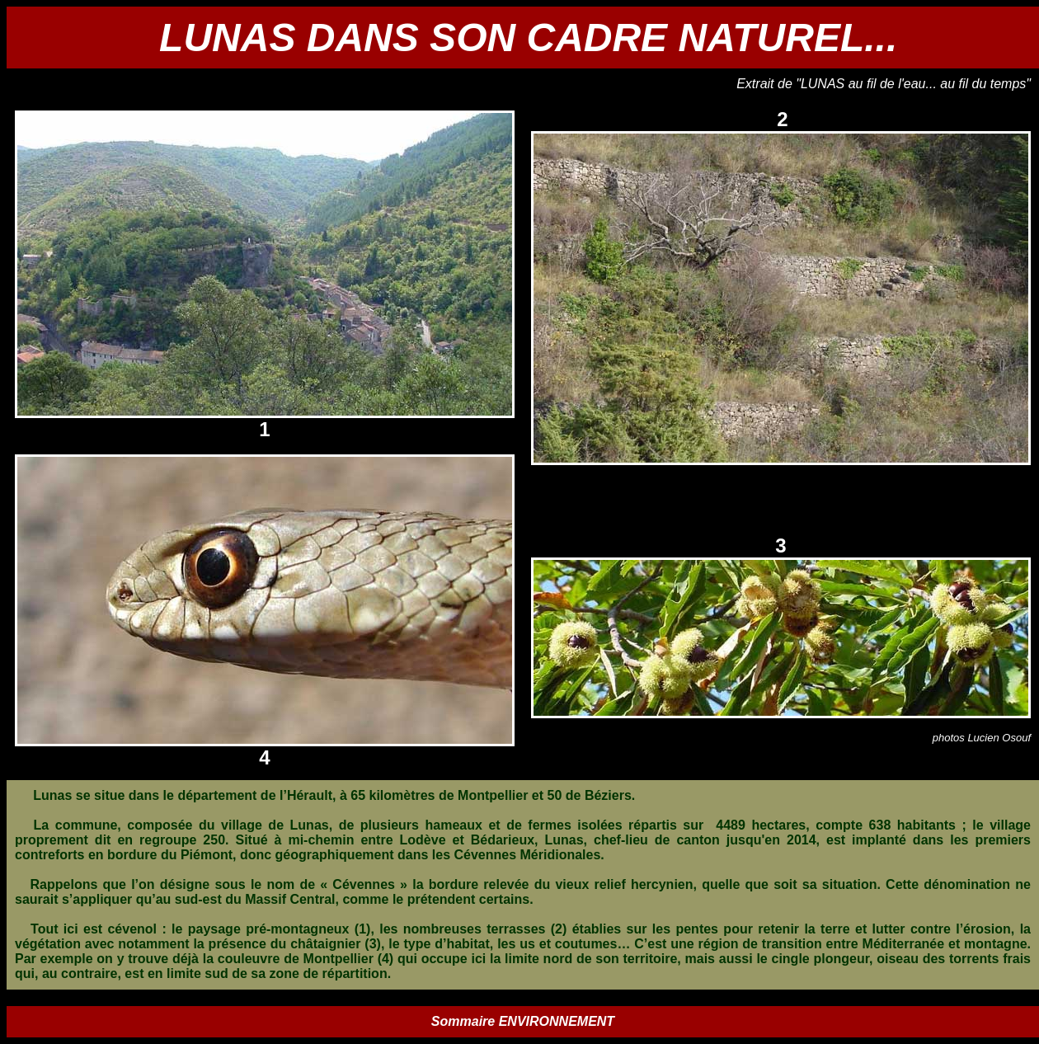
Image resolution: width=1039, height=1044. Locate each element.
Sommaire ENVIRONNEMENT (522, 1021)
